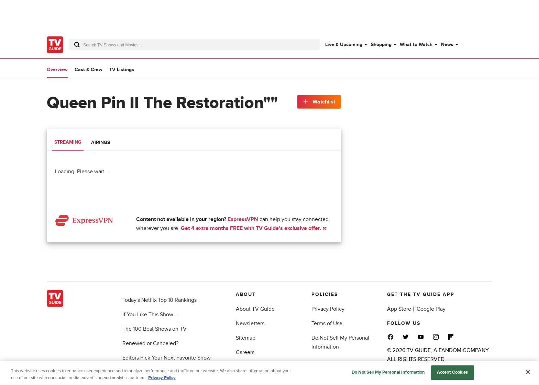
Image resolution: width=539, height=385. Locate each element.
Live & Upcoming (343, 44)
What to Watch (416, 44)
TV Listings (121, 70)
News (447, 44)
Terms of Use (326, 323)
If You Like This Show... (149, 314)
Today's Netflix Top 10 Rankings (159, 300)
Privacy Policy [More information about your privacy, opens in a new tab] (162, 379)
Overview (57, 70)
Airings (100, 142)
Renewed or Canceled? (150, 343)
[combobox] (194, 44)
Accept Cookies (452, 373)
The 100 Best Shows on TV (154, 329)
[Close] (528, 373)
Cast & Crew (88, 70)
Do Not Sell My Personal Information (388, 373)
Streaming (67, 142)
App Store (399, 309)
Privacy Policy (327, 309)
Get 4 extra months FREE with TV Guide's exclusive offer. (254, 228)
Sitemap (245, 337)
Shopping (381, 44)
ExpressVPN (243, 219)
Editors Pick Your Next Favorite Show (166, 357)
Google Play (431, 309)
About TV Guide (255, 309)
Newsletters (250, 323)
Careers (245, 352)
